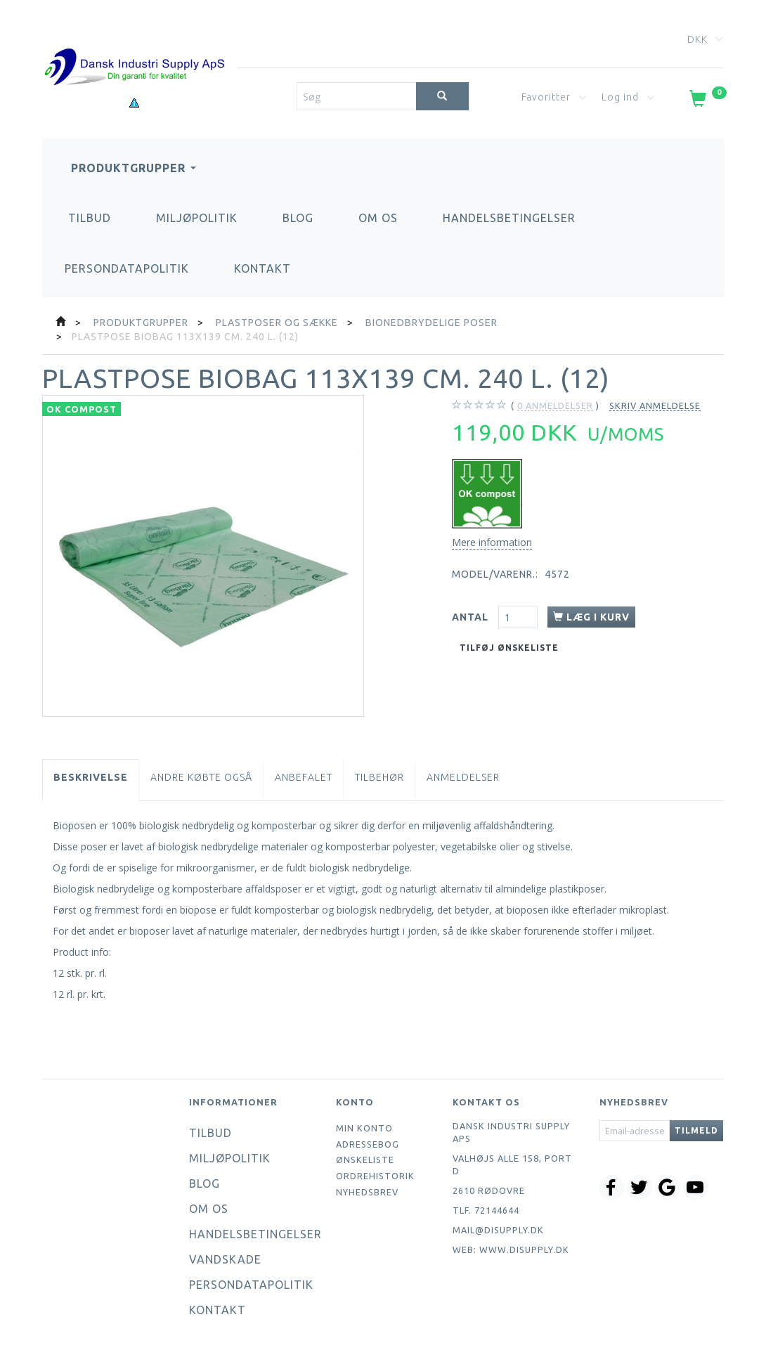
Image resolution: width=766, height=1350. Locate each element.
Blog (298, 218)
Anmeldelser (463, 777)
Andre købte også (201, 777)
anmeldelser (555, 406)
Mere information (492, 542)
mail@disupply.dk (498, 1230)
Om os (378, 218)
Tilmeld (696, 1130)
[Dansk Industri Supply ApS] (134, 46)
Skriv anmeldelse (655, 405)
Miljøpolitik (197, 218)
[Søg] (442, 96)
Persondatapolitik (127, 268)
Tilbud (89, 218)
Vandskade (225, 1259)
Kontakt (262, 268)
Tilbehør (379, 777)
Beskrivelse (90, 777)
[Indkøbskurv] (707, 101)
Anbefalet (303, 777)
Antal (471, 617)
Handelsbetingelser (509, 218)
